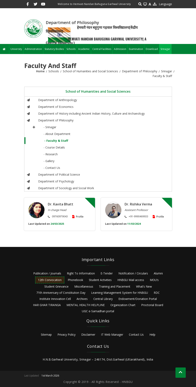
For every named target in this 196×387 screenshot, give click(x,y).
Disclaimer (88, 334)
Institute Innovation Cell (55, 299)
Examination (136, 49)
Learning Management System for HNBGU (119, 293)
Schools (71, 49)
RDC (157, 293)
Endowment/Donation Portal (137, 299)
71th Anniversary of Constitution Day (60, 293)
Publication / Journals (47, 273)
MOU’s (154, 280)
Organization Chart (122, 305)
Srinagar (165, 49)
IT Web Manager (112, 334)
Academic (84, 49)
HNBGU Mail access (130, 280)
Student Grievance (56, 286)
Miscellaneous (83, 286)
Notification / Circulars (133, 273)
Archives (82, 299)
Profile (80, 216)
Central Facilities (101, 49)
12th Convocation (50, 280)
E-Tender (107, 273)
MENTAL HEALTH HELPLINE (85, 305)
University (16, 49)
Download (152, 49)
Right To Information (81, 273)
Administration (33, 49)
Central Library (103, 299)
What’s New (144, 286)
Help (152, 334)
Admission (120, 49)
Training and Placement (114, 286)
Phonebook (75, 280)
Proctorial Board (152, 305)
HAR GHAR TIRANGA (47, 305)
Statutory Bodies (54, 49)
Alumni (158, 273)
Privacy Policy (66, 334)
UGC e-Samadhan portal (98, 311)
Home (40, 71)
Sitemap (46, 334)
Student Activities (100, 280)
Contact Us (136, 334)
